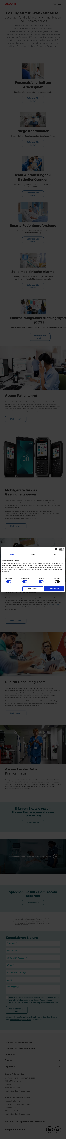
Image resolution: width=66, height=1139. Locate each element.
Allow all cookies (54, 588)
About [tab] (54, 554)
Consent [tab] (11, 554)
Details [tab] (33, 554)
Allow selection (32, 588)
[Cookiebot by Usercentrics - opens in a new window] (56, 549)
